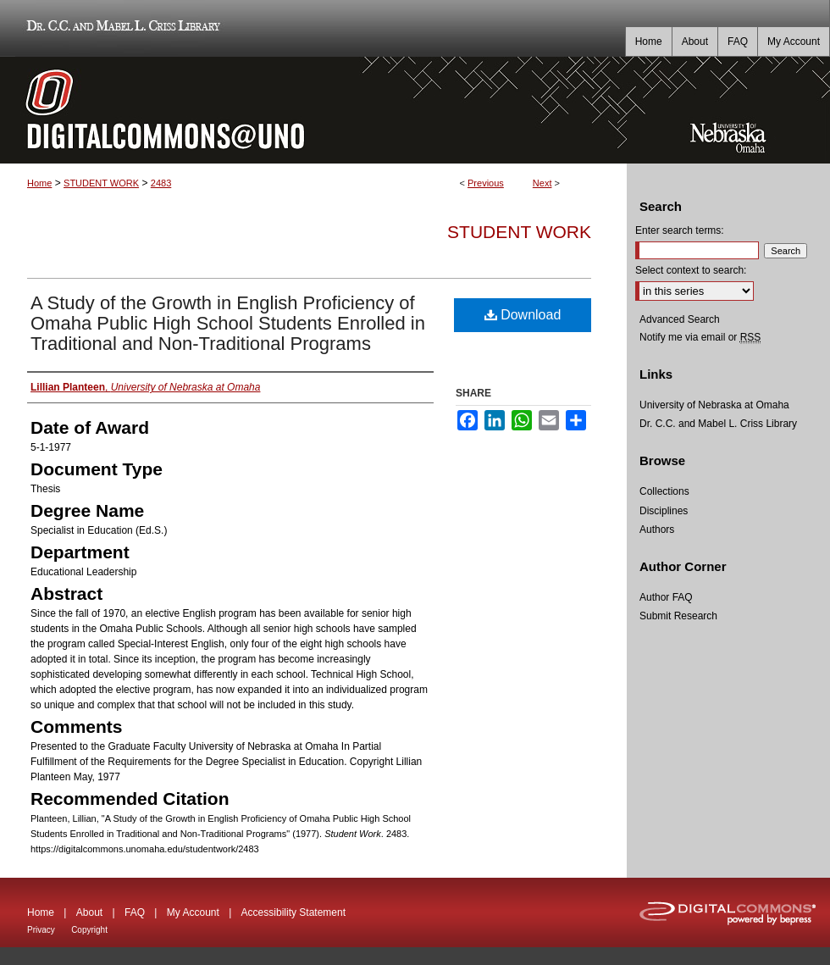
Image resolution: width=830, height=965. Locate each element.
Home (39, 183)
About (89, 912)
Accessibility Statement (293, 912)
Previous (486, 183)
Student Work (519, 231)
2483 (161, 183)
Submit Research (678, 616)
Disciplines (663, 511)
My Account (193, 912)
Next (542, 183)
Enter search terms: (679, 230)
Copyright (89, 929)
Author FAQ (666, 597)
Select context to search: (690, 270)
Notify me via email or (700, 337)
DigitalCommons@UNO (313, 110)
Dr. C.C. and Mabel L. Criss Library (120, 28)
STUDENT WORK (101, 183)
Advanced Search (679, 319)
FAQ (135, 912)
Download (523, 315)
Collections (664, 491)
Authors (656, 529)
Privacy (41, 929)
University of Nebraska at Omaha (714, 405)
